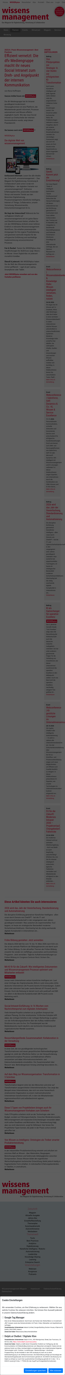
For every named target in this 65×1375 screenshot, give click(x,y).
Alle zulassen (55, 1370)
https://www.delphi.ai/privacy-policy (25, 1342)
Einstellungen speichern (35, 1370)
